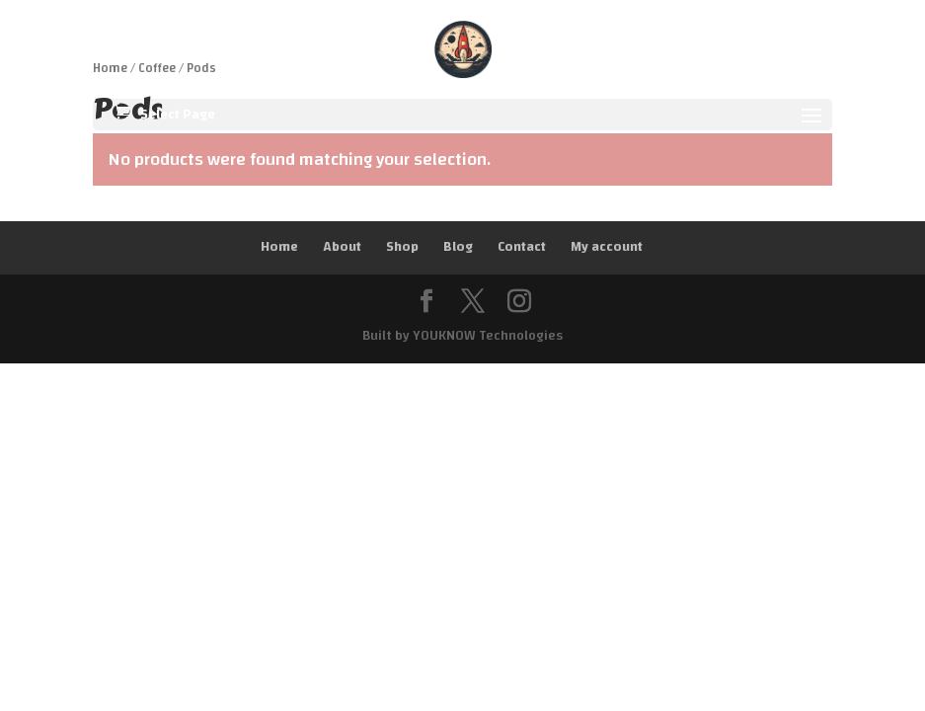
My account (607, 247)
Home (279, 247)
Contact (522, 247)
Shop (402, 247)
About (342, 247)
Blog (458, 247)
